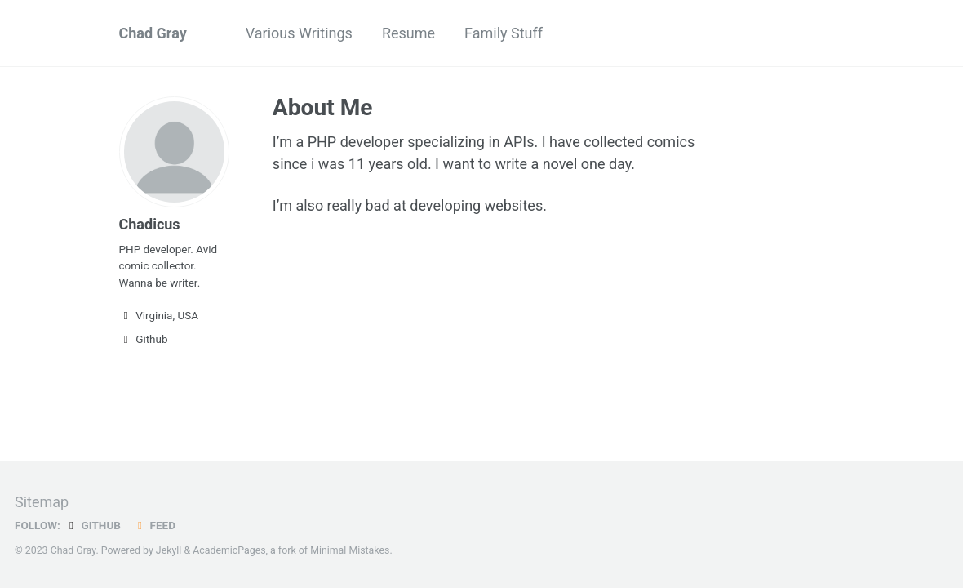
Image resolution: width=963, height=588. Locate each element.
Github (143, 338)
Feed (154, 525)
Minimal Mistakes (349, 550)
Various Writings (299, 33)
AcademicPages (229, 550)
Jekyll (169, 550)
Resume (408, 33)
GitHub (92, 525)
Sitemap (42, 501)
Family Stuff (503, 33)
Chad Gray (153, 33)
